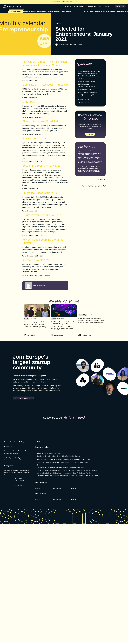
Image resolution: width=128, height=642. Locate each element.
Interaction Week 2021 (37, 264)
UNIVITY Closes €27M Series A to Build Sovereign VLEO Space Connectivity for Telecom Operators (89, 172)
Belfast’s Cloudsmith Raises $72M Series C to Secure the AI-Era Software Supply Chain (90, 158)
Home (6, 442)
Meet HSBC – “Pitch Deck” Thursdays (89, 76)
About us (7, 473)
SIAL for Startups (16, 473)
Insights (74, 488)
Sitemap (18, 477)
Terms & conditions (19, 480)
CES (42, 106)
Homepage (8, 470)
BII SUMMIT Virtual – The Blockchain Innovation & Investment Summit (89, 72)
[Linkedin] (5, 458)
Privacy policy (18, 478)
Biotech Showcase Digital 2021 (46, 131)
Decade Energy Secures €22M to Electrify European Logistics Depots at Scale (74, 11)
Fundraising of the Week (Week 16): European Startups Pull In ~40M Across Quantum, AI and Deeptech (68, 475)
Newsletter (25, 470)
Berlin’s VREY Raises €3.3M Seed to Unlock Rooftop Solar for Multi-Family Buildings (90, 161)
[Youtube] (19, 458)
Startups (58, 23)
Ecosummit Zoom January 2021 (87, 86)
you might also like (83, 102)
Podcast (19, 470)
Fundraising (57, 488)
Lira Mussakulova (63, 44)
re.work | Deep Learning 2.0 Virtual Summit (46, 252)
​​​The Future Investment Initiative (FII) (36, 219)
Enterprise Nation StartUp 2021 (34, 197)
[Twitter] (14, 458)
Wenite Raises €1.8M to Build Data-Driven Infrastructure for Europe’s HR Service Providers (64, 473)
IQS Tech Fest (27, 143)
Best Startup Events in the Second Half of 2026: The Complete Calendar (89, 154)
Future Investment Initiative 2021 (87, 92)
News (14, 470)
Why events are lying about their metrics (89, 151)
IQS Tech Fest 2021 (83, 84)
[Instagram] (10, 458)
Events (37, 488)
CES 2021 (81, 78)
